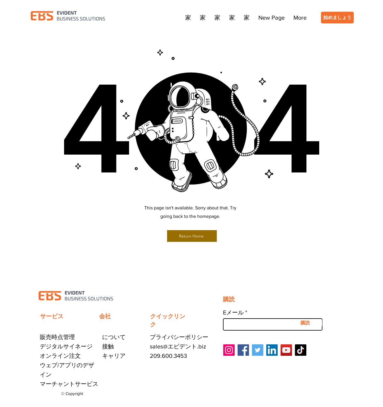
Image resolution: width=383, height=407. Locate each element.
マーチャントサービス (69, 384)
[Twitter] (257, 350)
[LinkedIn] (272, 350)
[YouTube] (286, 350)
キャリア (114, 356)
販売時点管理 (57, 337)
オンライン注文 (60, 356)
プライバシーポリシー (179, 337)
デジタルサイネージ (66, 346)
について (114, 337)
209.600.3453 (168, 356)
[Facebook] (243, 350)
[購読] (305, 323)
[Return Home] (192, 236)
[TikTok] (300, 350)
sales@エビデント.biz (178, 346)
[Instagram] (229, 350)
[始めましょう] (337, 17)
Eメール (233, 312)
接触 (108, 346)
